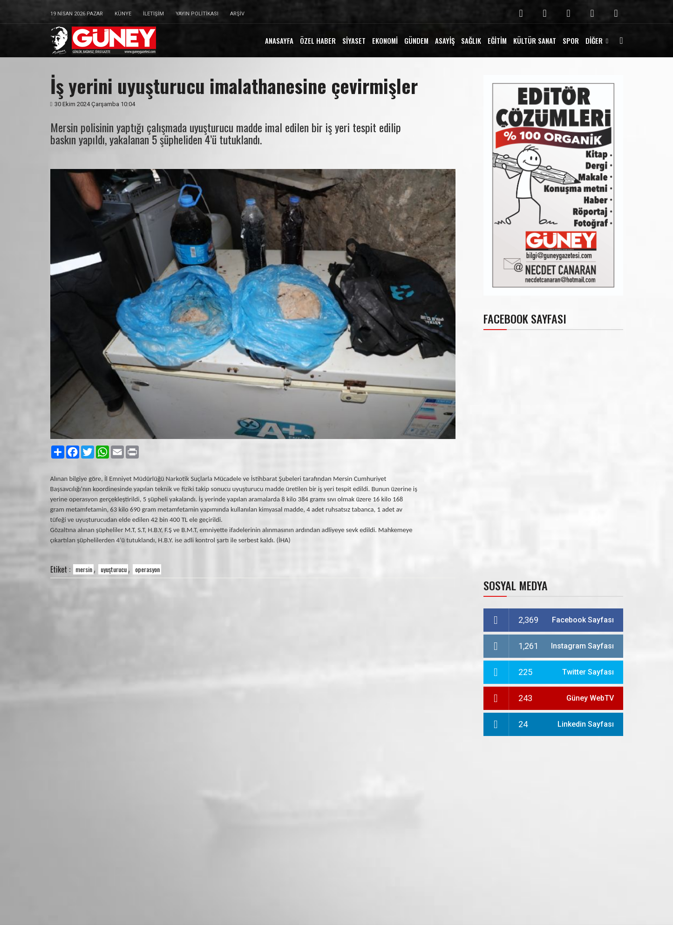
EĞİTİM (497, 40)
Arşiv (237, 14)
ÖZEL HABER (318, 40)
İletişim (153, 14)
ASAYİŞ (445, 40)
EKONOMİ (385, 40)
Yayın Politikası (197, 14)
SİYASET (354, 40)
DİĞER (594, 40)
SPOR (571, 40)
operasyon (147, 569)
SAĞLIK (471, 40)
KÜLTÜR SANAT (534, 40)
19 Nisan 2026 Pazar (76, 14)
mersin (83, 569)
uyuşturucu (114, 569)
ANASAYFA (279, 40)
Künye (123, 14)
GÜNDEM (416, 40)
